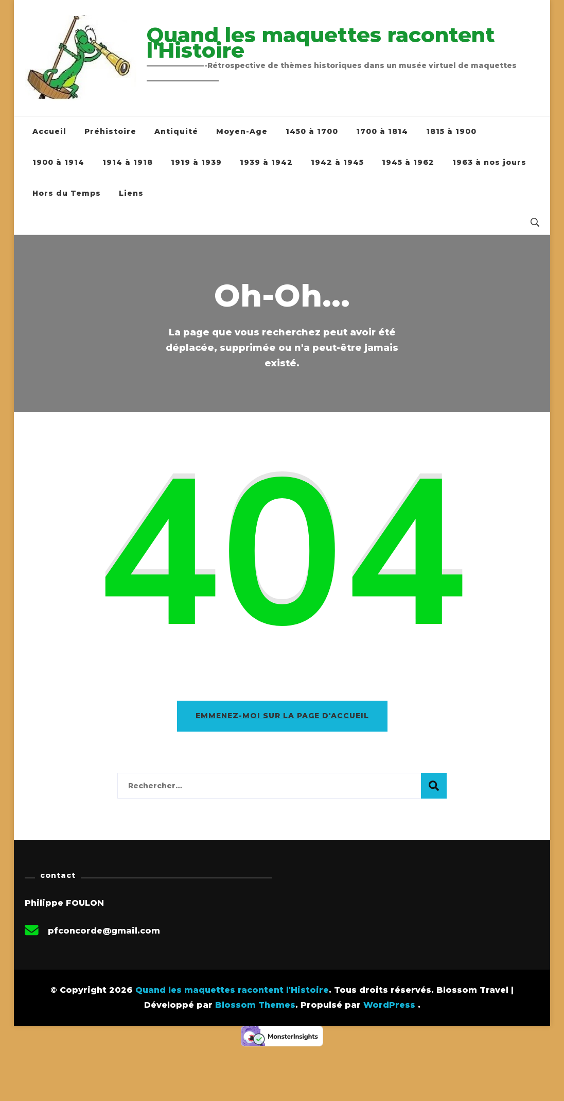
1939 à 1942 (266, 162)
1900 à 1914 (58, 162)
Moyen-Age (242, 131)
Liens (131, 193)
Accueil (49, 131)
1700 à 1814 (382, 131)
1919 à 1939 (196, 162)
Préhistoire (110, 131)
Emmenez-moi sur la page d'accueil (282, 715)
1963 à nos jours (489, 162)
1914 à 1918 (127, 162)
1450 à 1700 (312, 131)
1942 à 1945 (337, 162)
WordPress (389, 1005)
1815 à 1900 (451, 131)
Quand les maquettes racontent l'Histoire (321, 42)
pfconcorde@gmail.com (104, 931)
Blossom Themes (255, 1005)
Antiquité (176, 131)
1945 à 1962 (408, 162)
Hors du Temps (66, 193)
